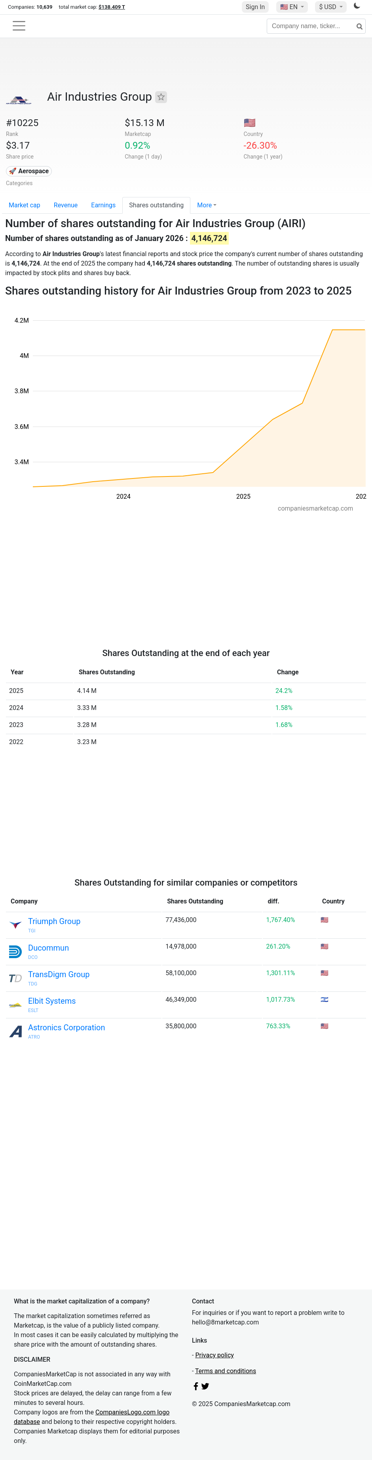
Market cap (24, 205)
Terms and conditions (225, 1371)
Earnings (103, 205)
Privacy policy (214, 1355)
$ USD (328, 7)
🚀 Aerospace (29, 171)
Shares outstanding (156, 205)
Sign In (255, 7)
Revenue (66, 205)
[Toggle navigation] (19, 25)
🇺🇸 (289, 7)
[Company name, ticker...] (316, 26)
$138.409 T (112, 7)
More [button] (204, 205)
